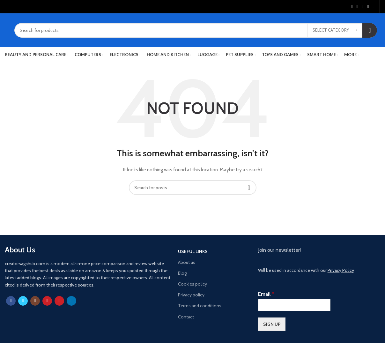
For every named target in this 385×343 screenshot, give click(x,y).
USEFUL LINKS (193, 251)
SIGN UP (271, 324)
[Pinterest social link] (363, 7)
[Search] (195, 30)
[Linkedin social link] (368, 7)
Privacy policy (191, 295)
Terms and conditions (199, 306)
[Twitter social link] (357, 7)
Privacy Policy (341, 270)
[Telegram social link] (373, 7)
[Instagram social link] (35, 301)
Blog (182, 273)
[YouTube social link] (47, 301)
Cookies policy (192, 284)
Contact (186, 317)
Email (266, 294)
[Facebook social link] (351, 7)
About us (186, 262)
